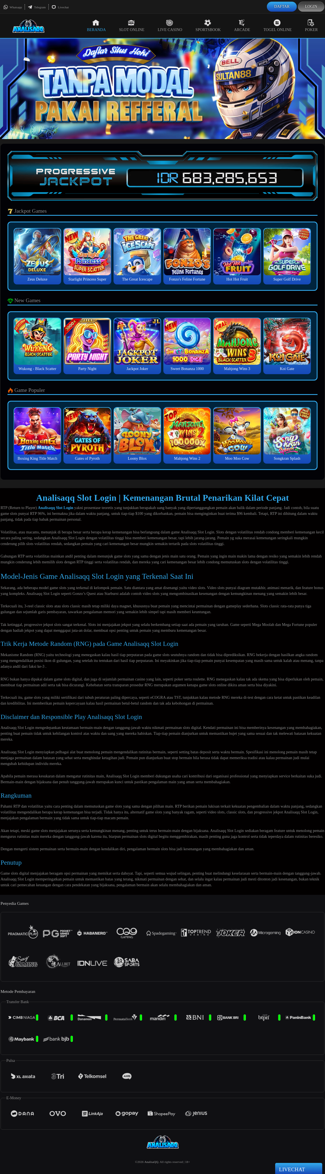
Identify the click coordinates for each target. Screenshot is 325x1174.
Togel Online (278, 25)
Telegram (37, 7)
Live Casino (170, 25)
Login (311, 6)
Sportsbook (208, 25)
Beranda (96, 25)
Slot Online (131, 25)
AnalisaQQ (151, 1161)
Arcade (242, 25)
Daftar (282, 6)
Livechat (60, 7)
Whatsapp (12, 7)
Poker (311, 25)
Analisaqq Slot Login (55, 508)
